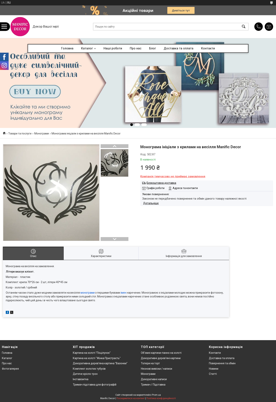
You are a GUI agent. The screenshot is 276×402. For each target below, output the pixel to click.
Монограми (41, 133)
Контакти (208, 48)
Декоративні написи (154, 379)
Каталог (87, 48)
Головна (67, 48)
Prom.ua (156, 395)
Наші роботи (113, 48)
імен (123, 292)
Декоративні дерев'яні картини (161, 358)
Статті (213, 373)
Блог (152, 48)
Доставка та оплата (178, 48)
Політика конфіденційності (161, 398)
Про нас (135, 48)
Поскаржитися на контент (131, 398)
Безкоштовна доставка (161, 182)
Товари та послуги (19, 133)
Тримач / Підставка (153, 384)
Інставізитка (80, 379)
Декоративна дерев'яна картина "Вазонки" (100, 363)
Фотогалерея (10, 368)
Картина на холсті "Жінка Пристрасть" (97, 358)
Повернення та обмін (222, 363)
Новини (213, 368)
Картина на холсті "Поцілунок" (92, 352)
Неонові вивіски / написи (156, 368)
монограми (87, 292)
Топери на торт (150, 363)
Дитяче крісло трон (85, 373)
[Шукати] (243, 26)
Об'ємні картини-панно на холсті (161, 352)
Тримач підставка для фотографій (94, 384)
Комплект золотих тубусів (89, 368)
